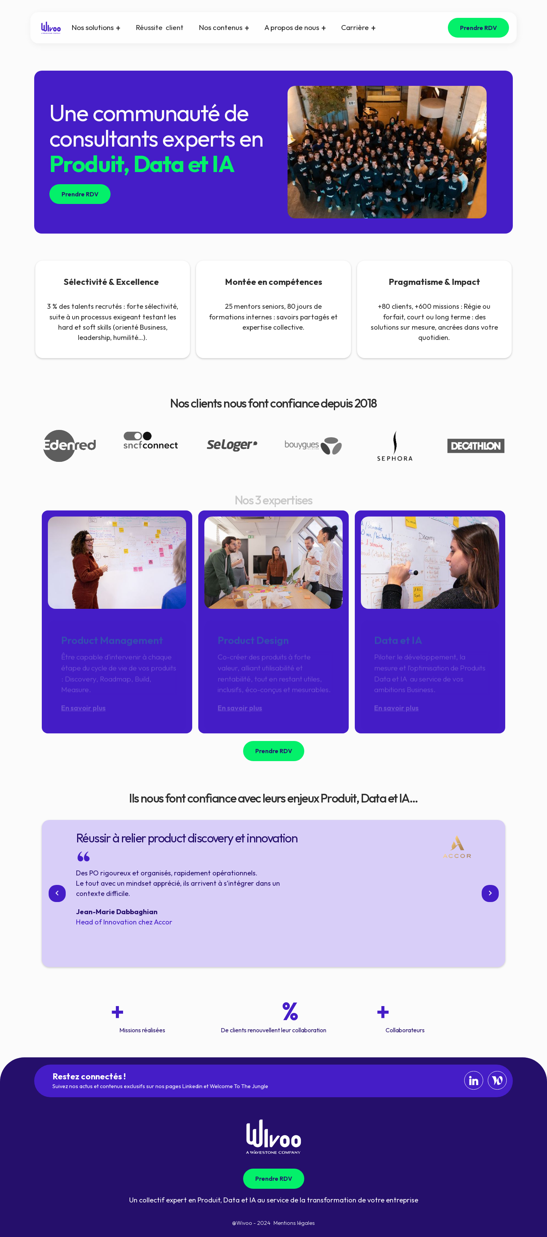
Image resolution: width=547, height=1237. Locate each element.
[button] (96, 27)
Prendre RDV (478, 28)
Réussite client (159, 27)
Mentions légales (294, 1223)
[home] (51, 28)
